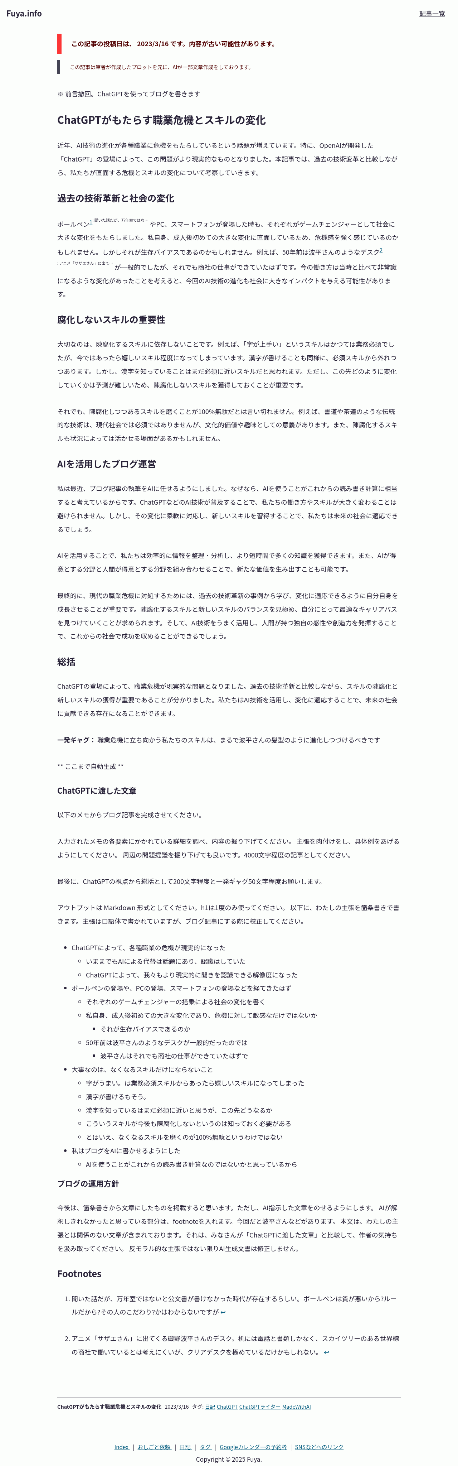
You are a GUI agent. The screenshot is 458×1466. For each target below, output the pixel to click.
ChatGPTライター (260, 1406)
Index (122, 1447)
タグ (206, 1447)
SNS (319, 1447)
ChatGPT (227, 1406)
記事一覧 (432, 13)
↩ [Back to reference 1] (223, 1311)
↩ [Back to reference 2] (326, 1351)
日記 (210, 1406)
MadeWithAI (296, 1406)
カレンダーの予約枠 (253, 1447)
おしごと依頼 (155, 1447)
